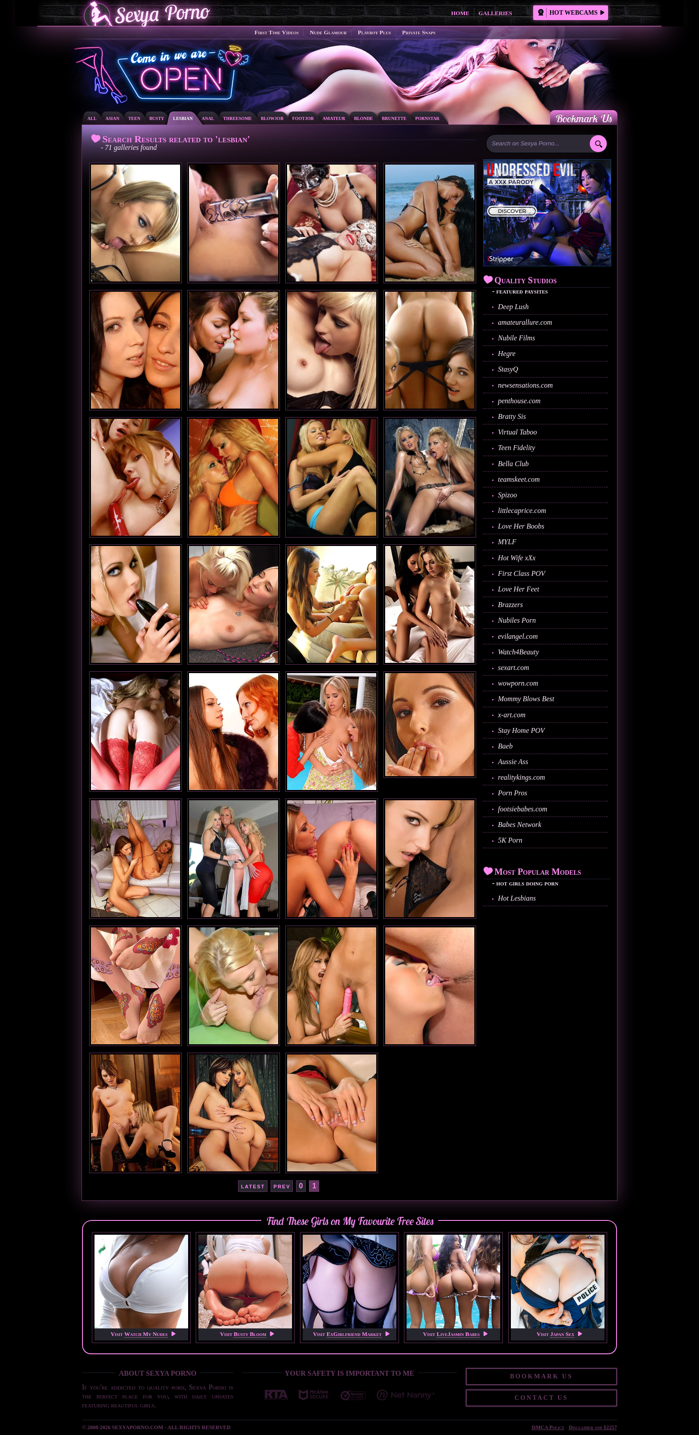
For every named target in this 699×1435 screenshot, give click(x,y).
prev (282, 1186)
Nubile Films (516, 338)
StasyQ (508, 369)
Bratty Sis (512, 416)
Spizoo (507, 495)
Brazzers (510, 604)
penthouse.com (519, 401)
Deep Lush (513, 306)
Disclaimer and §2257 (593, 1427)
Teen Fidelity (516, 447)
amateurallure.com (525, 322)
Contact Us (541, 1397)
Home (460, 13)
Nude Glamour (328, 32)
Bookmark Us (583, 118)
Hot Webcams (571, 12)
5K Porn (510, 840)
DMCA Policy (548, 1427)
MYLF (507, 542)
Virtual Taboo (517, 432)
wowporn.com (518, 683)
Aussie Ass (513, 761)
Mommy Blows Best (526, 699)
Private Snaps (419, 32)
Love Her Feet (518, 589)
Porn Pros (512, 793)
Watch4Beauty (518, 652)
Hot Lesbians (517, 898)
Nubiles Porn (517, 620)
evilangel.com (518, 636)
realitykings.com (521, 777)
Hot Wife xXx (516, 558)
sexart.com (513, 667)
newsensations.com (525, 385)
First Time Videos (277, 32)
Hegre (506, 353)
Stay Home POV (521, 730)
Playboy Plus (374, 32)
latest (253, 1186)
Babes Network (519, 824)
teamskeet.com (519, 479)
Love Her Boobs (521, 526)
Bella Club (513, 463)
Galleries (495, 13)
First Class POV (521, 573)
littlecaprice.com (522, 510)
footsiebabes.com (522, 809)
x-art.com (512, 715)
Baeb (505, 746)
